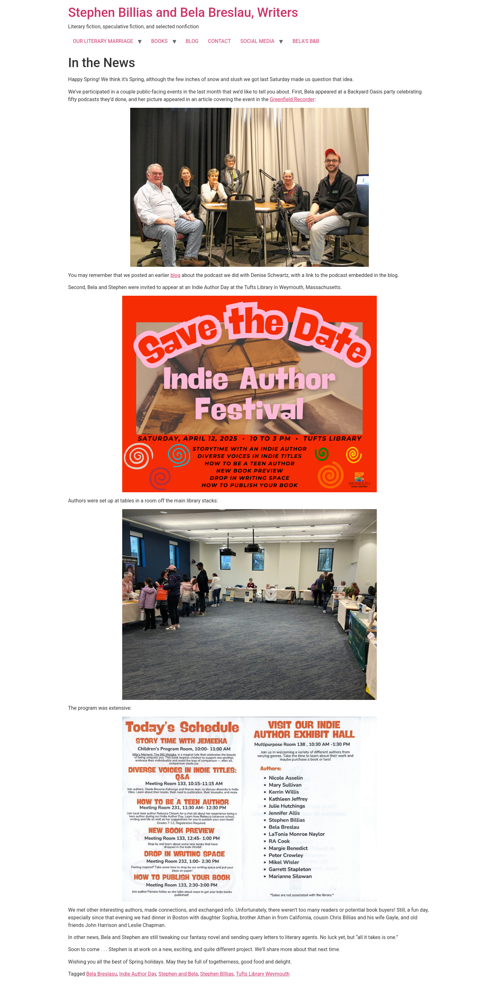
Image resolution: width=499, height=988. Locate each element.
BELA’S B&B (305, 41)
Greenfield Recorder (292, 99)
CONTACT (219, 41)
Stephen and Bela (178, 974)
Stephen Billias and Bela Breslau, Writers (183, 12)
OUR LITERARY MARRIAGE (103, 41)
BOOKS (159, 41)
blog (175, 275)
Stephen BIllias (217, 974)
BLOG (192, 41)
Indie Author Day (137, 974)
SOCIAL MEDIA (257, 41)
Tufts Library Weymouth (263, 974)
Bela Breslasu (101, 974)
